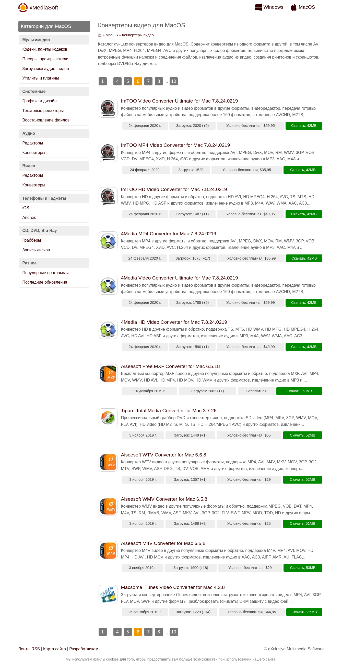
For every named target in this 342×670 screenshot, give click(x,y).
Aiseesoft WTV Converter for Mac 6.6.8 (163, 454)
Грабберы (31, 240)
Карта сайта (54, 649)
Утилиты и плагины (40, 78)
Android (29, 217)
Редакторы (32, 143)
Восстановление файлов (46, 120)
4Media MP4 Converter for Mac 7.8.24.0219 (168, 233)
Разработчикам (83, 649)
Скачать (298, 126)
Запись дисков (36, 250)
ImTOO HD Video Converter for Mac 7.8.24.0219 (174, 189)
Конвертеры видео (138, 35)
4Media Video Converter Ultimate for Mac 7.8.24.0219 (179, 278)
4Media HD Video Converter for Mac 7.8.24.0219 (174, 322)
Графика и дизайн (39, 101)
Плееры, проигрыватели (45, 59)
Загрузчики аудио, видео (45, 68)
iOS (25, 208)
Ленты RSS (29, 649)
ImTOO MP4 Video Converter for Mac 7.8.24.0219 (175, 145)
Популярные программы (45, 273)
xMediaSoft (44, 7)
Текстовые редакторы (43, 110)
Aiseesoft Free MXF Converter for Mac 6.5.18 (170, 366)
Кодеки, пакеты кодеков (44, 49)
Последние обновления (44, 282)
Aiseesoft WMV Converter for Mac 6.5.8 (164, 499)
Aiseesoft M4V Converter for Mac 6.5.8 (163, 543)
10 (173, 81)
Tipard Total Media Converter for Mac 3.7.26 (169, 410)
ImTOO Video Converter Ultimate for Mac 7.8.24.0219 (179, 101)
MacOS (307, 7)
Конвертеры (33, 152)
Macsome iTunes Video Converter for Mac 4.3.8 (173, 587)
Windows (274, 7)
